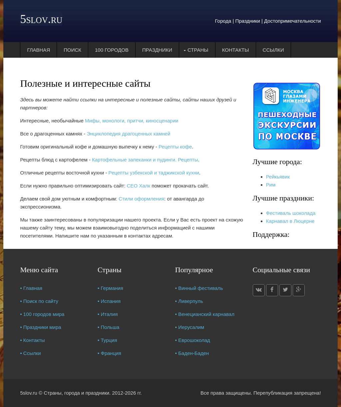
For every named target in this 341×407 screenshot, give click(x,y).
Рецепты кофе (175, 146)
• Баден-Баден (192, 353)
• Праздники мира (40, 327)
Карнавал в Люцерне (290, 221)
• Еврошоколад (192, 340)
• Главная (31, 288)
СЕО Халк (138, 185)
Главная (38, 50)
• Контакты (32, 340)
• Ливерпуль (189, 301)
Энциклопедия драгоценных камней (128, 133)
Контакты (235, 50)
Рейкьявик (278, 176)
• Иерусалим (189, 327)
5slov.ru (41, 19)
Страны (197, 50)
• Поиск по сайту (39, 301)
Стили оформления (141, 198)
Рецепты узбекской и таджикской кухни (154, 172)
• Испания (109, 301)
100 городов (112, 50)
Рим (271, 184)
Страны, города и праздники (76, 393)
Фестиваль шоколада (291, 213)
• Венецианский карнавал (204, 314)
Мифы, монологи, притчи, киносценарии (131, 120)
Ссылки (273, 50)
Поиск (72, 50)
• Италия (108, 314)
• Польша (108, 327)
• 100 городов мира (42, 314)
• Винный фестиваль (199, 288)
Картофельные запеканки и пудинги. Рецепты (145, 159)
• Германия (110, 288)
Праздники (157, 50)
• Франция (109, 353)
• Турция (107, 340)
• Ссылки (30, 353)
